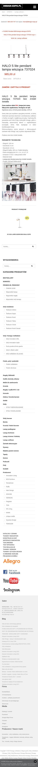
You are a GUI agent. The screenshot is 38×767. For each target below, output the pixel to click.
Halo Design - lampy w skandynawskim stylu (14, 639)
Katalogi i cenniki (7, 711)
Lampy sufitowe (19, 12)
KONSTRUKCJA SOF (10, 538)
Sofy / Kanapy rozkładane (11, 336)
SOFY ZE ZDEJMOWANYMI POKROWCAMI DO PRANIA (17, 631)
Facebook (5, 714)
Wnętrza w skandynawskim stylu (11, 659)
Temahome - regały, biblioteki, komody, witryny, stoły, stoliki (17, 738)
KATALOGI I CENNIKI (10, 533)
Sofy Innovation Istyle (13, 342)
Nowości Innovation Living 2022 (10, 651)
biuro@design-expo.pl (30, 22)
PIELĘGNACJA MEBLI (10, 556)
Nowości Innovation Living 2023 (10, 636)
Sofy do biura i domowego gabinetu (11, 624)
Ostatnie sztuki (10, 288)
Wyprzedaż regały (11, 295)
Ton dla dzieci (5, 664)
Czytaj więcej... (31, 764)
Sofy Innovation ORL (12, 339)
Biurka (5, 422)
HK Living (9, 509)
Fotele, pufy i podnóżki (10, 361)
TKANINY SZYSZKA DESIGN (12, 551)
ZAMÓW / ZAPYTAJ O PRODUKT (16, 87)
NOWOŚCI (6, 281)
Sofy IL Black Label (12, 350)
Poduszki (6, 461)
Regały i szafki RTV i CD (11, 390)
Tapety (5, 454)
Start (3, 12)
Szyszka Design (11, 520)
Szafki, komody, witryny (11, 379)
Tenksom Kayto (11, 313)
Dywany (5, 447)
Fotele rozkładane (11, 364)
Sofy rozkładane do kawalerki (10, 626)
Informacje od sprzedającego (10, 701)
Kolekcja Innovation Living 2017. (10, 684)
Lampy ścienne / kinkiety (11, 436)
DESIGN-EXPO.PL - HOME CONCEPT (12, 608)
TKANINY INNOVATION (10, 536)
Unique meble (10, 516)
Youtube (4, 720)
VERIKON (9, 498)
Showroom (5, 704)
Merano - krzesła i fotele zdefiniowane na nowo (14, 671)
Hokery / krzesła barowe (11, 397)
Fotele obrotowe (11, 368)
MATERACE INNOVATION (11, 540)
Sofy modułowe (8, 307)
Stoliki (5, 400)
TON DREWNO (8, 542)
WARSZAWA (5, 607)
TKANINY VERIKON (9, 549)
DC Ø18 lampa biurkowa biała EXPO (19, 224)
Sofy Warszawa (6, 649)
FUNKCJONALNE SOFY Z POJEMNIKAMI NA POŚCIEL (17, 629)
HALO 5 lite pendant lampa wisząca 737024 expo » (20, 35)
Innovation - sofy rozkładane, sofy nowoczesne (15, 734)
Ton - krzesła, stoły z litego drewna (12, 741)
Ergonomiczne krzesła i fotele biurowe (12, 661)
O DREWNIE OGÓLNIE (10, 554)
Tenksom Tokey (11, 321)
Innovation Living (11, 475)
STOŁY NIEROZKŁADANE (14, 407)
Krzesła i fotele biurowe (11, 425)
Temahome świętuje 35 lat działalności (12, 682)
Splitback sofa (6, 656)
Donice (5, 458)
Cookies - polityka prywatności (11, 698)
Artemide (9, 494)
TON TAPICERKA (8, 545)
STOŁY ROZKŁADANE (13, 411)
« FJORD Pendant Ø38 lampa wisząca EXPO (16, 31)
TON (7, 505)
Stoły (4, 404)
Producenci (7, 472)
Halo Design (10, 490)
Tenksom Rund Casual (13, 328)
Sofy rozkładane (6, 646)
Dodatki (5, 469)
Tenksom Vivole (11, 324)
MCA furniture (10, 479)
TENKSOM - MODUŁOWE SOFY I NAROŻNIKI (15, 634)
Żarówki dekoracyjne (10, 443)
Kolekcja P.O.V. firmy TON (9, 641)
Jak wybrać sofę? (6, 679)
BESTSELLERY (8, 278)
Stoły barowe (7, 418)
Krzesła (5, 386)
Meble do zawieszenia (10, 382)
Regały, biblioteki (9, 375)
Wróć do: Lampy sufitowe (19, 38)
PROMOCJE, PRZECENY (11, 285)
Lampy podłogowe (9, 429)
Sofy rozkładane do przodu (14, 354)
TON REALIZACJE (9, 547)
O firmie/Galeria (6, 695)
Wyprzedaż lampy (11, 292)
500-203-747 (12, 22)
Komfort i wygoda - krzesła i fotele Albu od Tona (15, 674)
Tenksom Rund (11, 317)
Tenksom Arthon (11, 310)
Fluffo (8, 486)
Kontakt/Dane (6, 692)
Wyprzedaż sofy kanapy (13, 299)
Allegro (4, 723)
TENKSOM (9, 524)
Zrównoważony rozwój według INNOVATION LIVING (16, 644)
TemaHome (9, 483)
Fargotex (9, 501)
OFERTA (9, 12)
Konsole (6, 393)
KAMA (8, 512)
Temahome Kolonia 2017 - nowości (11, 676)
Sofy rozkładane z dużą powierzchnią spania (14, 666)
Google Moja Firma (7, 717)
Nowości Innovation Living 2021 (10, 654)
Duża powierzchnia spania (14, 346)
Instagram (5, 726)
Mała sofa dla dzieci (7, 669)
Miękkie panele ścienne (11, 451)
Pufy (4, 465)
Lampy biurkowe (8, 433)
